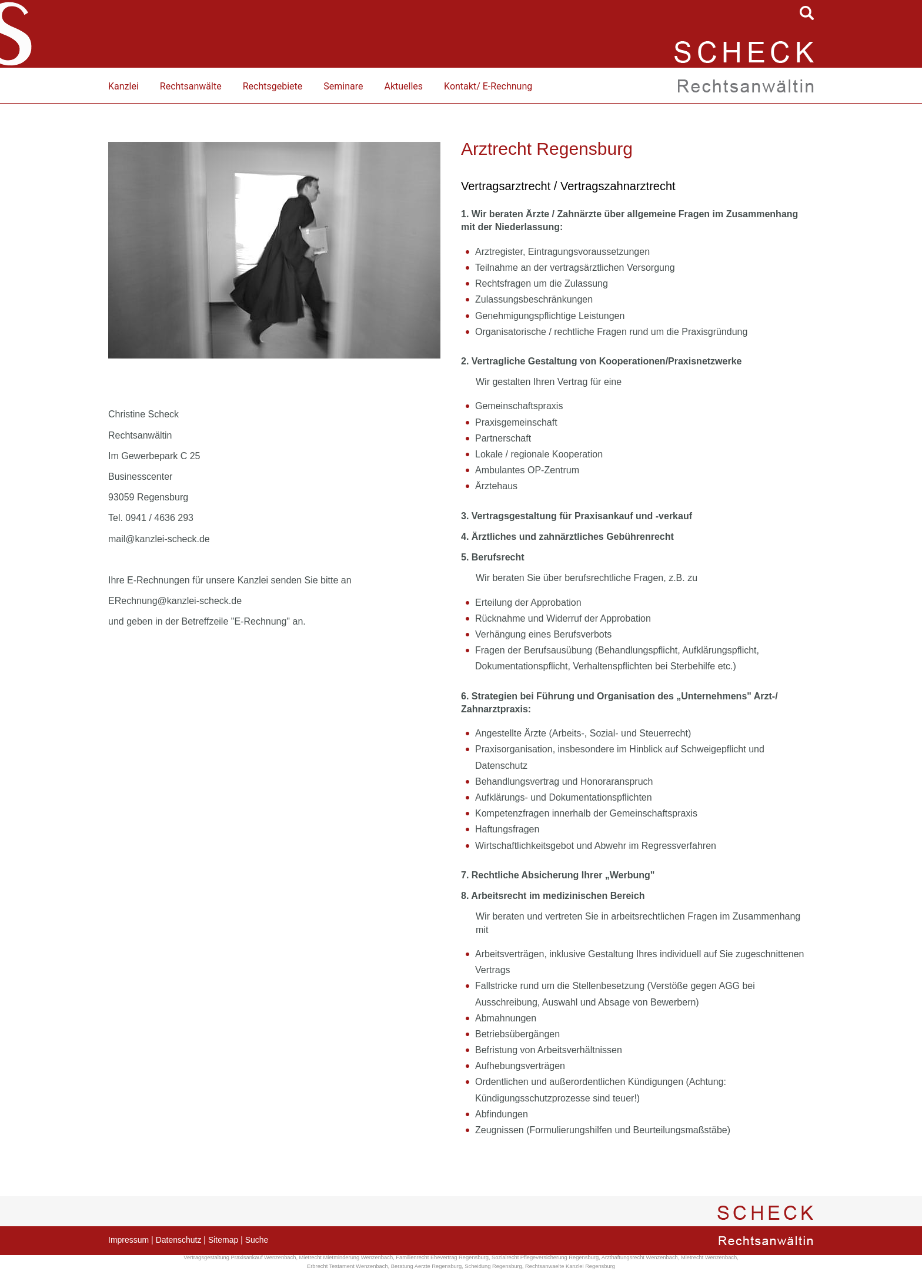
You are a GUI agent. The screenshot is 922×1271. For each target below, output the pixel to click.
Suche (257, 1240)
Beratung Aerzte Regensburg (426, 1266)
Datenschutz (179, 1240)
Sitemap (223, 1240)
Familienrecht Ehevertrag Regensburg (442, 1257)
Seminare (343, 86)
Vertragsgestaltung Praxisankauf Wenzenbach (239, 1257)
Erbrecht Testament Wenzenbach (347, 1266)
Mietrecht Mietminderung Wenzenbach (346, 1257)
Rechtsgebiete (273, 86)
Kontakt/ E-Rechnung (488, 86)
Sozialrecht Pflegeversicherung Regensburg (545, 1257)
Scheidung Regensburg (493, 1266)
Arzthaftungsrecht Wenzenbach (640, 1257)
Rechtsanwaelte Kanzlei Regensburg (570, 1266)
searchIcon (807, 13)
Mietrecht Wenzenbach (709, 1257)
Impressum (128, 1240)
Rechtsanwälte (191, 86)
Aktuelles (403, 86)
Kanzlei (123, 86)
